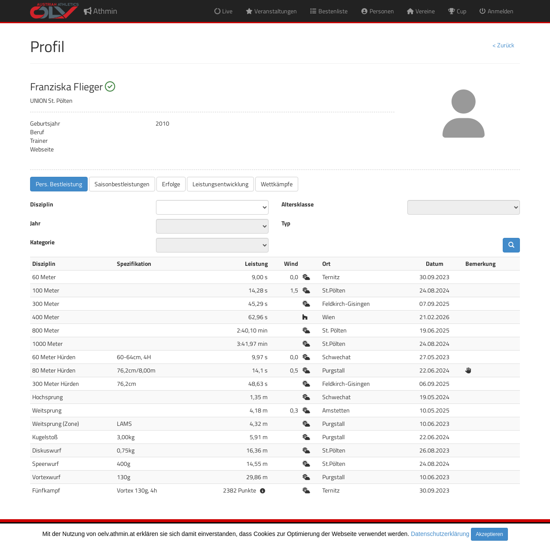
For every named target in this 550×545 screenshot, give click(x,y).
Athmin (100, 11)
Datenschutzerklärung (440, 533)
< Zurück (503, 44)
